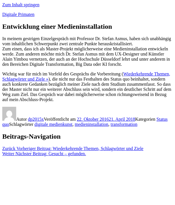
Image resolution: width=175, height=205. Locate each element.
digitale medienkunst (53, 124)
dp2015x (36, 119)
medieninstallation (91, 124)
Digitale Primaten (18, 14)
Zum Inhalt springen (20, 4)
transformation (124, 124)
